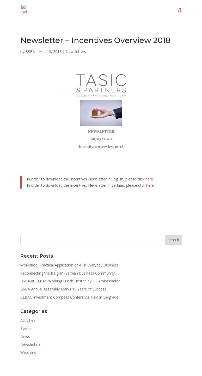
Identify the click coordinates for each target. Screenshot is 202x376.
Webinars (28, 352)
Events (26, 328)
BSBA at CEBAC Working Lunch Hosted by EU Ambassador (70, 280)
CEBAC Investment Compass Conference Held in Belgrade (69, 297)
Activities (27, 320)
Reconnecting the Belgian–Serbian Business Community (67, 273)
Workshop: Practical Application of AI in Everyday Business (69, 265)
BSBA (30, 51)
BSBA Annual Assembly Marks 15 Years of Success (63, 289)
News (25, 336)
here (149, 179)
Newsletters (76, 51)
